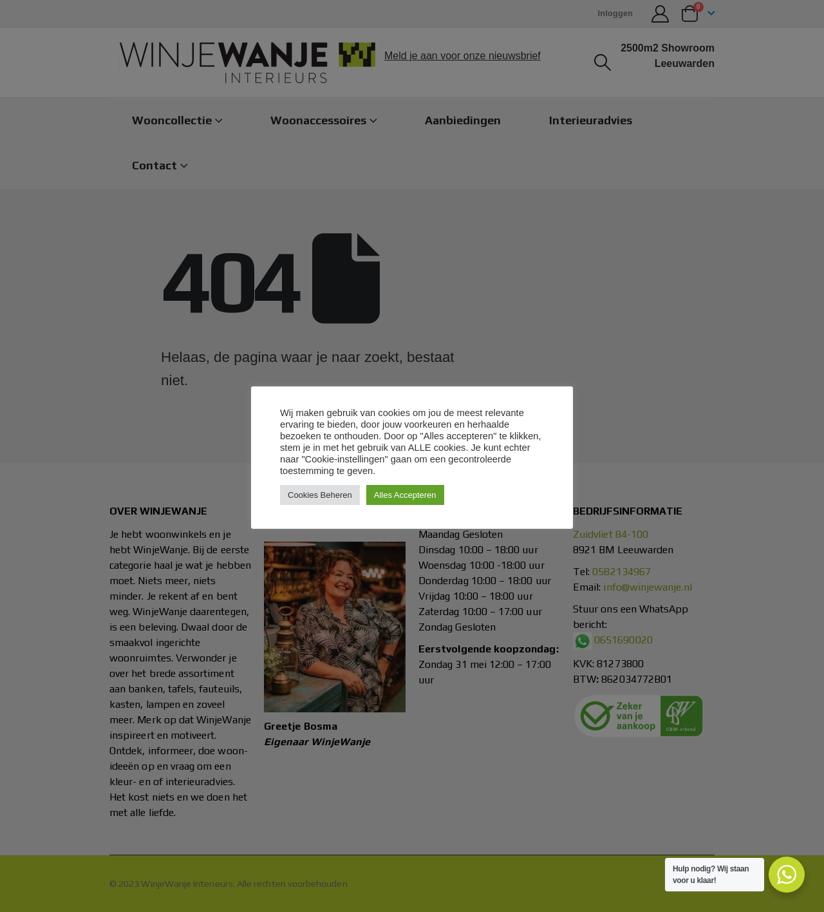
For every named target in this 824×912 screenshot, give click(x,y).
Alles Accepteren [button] (405, 495)
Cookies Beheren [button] (320, 495)
